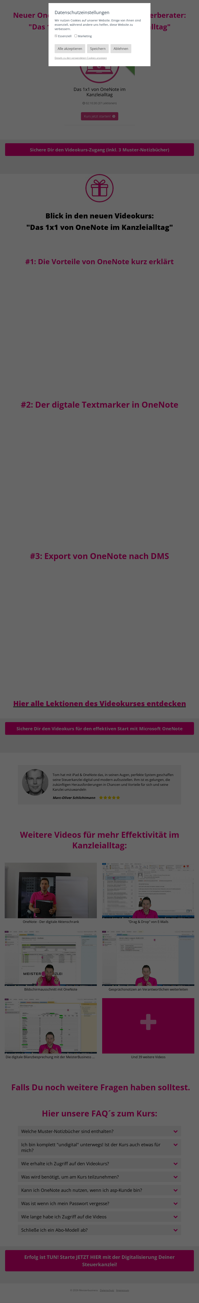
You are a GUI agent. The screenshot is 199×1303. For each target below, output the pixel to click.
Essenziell (63, 36)
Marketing (83, 36)
